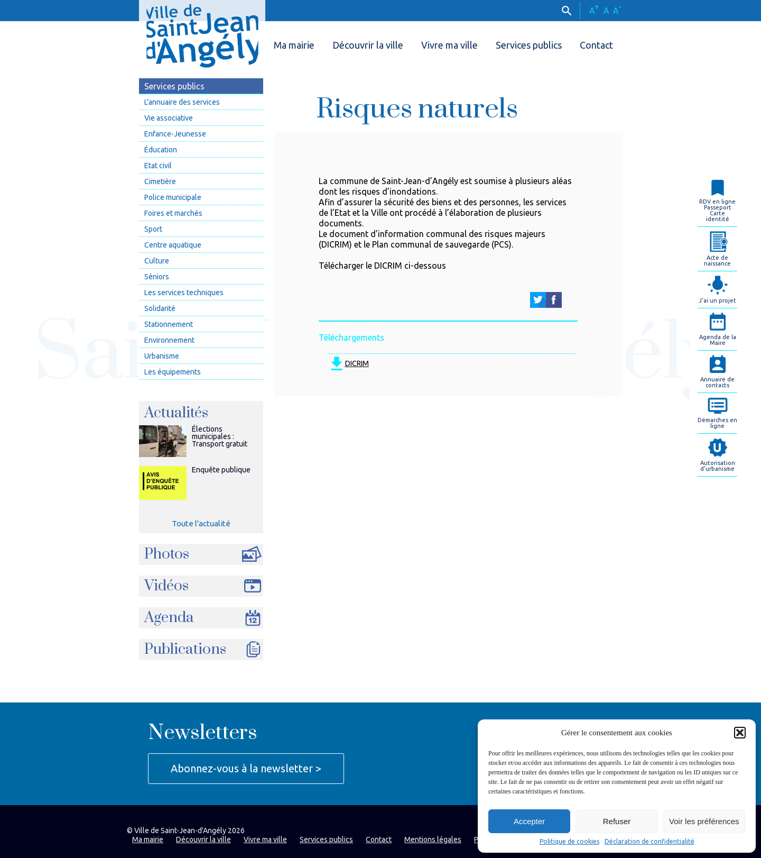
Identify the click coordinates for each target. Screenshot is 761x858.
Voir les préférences (704, 821)
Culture (156, 260)
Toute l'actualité (201, 523)
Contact (596, 45)
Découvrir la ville (367, 45)
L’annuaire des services (182, 102)
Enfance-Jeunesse (175, 134)
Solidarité (159, 308)
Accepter (529, 821)
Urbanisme (161, 356)
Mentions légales (432, 839)
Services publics (529, 45)
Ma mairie (294, 45)
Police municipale (172, 197)
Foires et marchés (173, 213)
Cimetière (160, 181)
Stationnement (168, 324)
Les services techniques (184, 292)
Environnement (169, 340)
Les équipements (172, 372)
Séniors (156, 276)
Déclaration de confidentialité (649, 841)
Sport (153, 229)
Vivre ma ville (449, 45)
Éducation (160, 149)
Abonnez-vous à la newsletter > (246, 768)
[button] (740, 732)
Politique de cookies (569, 841)
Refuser (617, 821)
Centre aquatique (172, 245)
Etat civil (158, 165)
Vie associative (168, 118)
